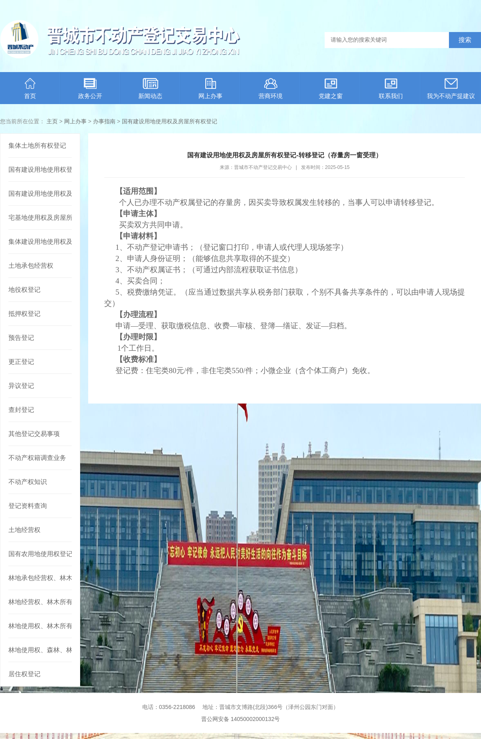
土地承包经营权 (30, 265)
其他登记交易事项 (34, 433)
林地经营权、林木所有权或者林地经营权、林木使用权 (40, 601)
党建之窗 (331, 88)
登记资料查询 (27, 505)
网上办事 (210, 88)
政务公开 (90, 88)
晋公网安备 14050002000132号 (240, 719)
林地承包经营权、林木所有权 (40, 577)
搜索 (465, 39)
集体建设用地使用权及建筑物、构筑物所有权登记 (40, 241)
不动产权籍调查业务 (37, 457)
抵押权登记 (24, 313)
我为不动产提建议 (451, 88)
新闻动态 (150, 88)
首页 (30, 88)
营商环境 (271, 88)
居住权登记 (24, 674)
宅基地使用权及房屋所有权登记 (40, 217)
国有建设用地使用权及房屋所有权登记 (169, 121)
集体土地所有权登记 (37, 145)
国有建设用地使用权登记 (40, 169)
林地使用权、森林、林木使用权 (40, 650)
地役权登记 (24, 289)
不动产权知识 (27, 481)
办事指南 (104, 121)
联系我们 (391, 88)
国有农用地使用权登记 (40, 553)
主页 (52, 121)
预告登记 (21, 337)
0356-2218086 (177, 707)
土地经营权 (24, 529)
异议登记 (21, 385)
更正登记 (21, 361)
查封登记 (21, 409)
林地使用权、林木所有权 (40, 626)
